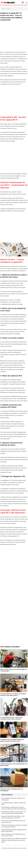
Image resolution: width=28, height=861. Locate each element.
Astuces (9, 8)
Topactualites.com (7, 848)
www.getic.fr (17, 84)
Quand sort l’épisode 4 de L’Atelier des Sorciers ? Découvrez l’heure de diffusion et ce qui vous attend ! (14, 840)
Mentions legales (17, 848)
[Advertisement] (14, 37)
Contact (24, 848)
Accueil (3, 8)
